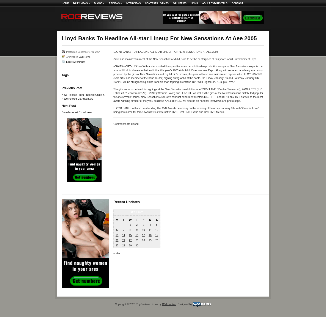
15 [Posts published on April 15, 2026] (130, 235)
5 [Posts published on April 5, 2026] (157, 224)
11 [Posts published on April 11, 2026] (150, 230)
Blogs (99, 3)
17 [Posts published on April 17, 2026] (143, 235)
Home (65, 3)
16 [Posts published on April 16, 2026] (136, 235)
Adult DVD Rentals (214, 3)
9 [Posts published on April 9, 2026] (137, 230)
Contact (237, 3)
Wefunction (169, 304)
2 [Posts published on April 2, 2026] (137, 224)
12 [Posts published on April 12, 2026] (156, 230)
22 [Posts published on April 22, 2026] (130, 240)
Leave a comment (75, 61)
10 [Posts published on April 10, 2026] (143, 230)
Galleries (180, 3)
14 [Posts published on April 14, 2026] (123, 235)
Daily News (81, 3)
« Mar (116, 253)
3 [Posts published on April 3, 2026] (143, 224)
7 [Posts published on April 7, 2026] (123, 230)
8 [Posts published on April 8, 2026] (130, 230)
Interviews (133, 3)
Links (194, 3)
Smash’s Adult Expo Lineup (77, 112)
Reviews (115, 3)
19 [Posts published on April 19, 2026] (156, 235)
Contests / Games (157, 3)
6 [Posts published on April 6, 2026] (117, 230)
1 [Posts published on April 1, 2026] (130, 224)
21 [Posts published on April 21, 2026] (123, 240)
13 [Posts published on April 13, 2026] (117, 235)
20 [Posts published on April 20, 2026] (117, 240)
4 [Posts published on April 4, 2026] (150, 224)
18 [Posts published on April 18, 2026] (150, 235)
